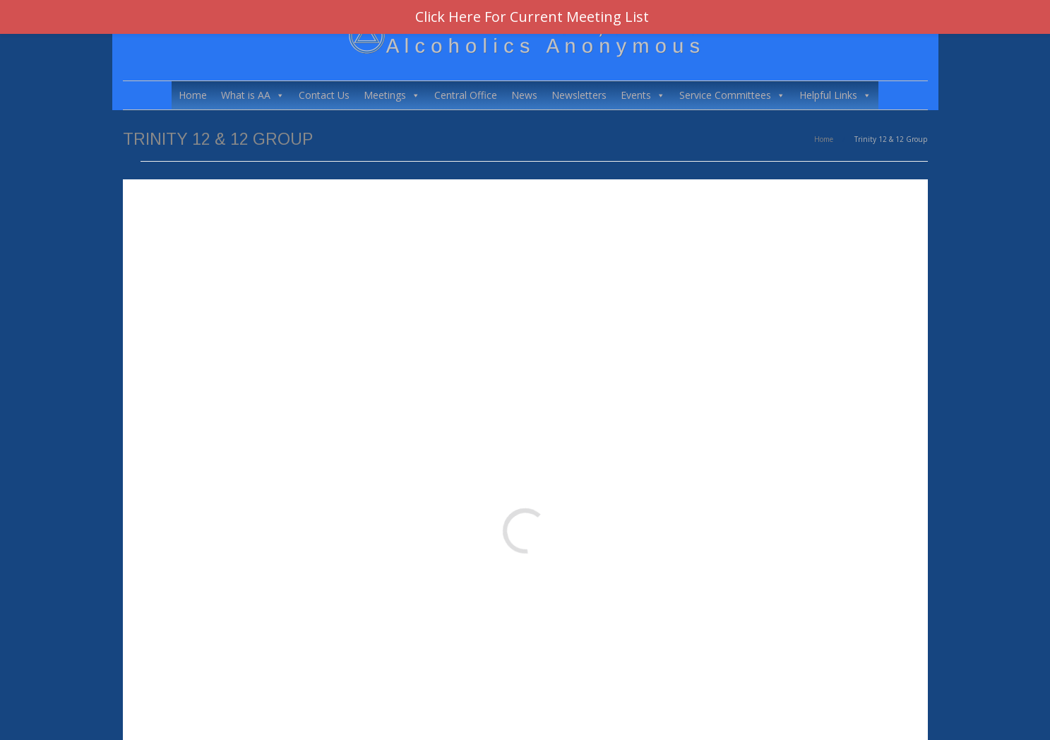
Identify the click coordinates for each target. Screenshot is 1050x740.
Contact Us (324, 95)
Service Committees (732, 95)
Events (643, 95)
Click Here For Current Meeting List (532, 16)
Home (193, 95)
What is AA (253, 95)
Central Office (465, 95)
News (524, 95)
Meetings (392, 95)
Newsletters (579, 95)
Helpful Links (835, 95)
